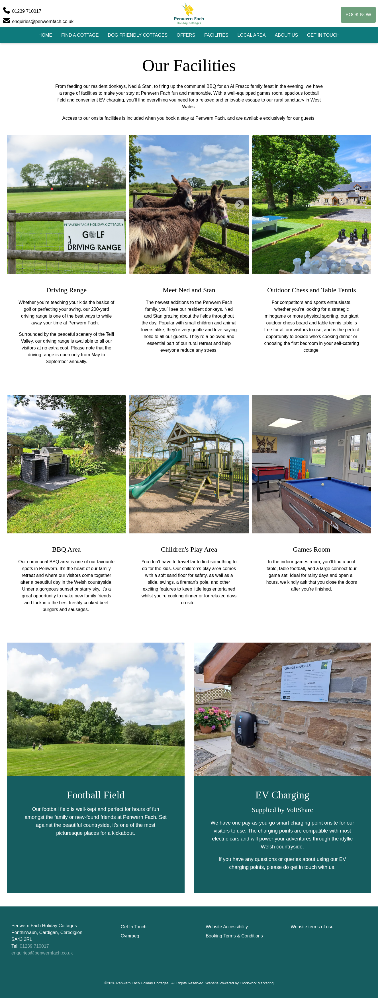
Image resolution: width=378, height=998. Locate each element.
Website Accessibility (227, 926)
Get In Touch (323, 35)
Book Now (358, 14)
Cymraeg (130, 935)
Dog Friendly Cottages (137, 35)
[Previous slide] (138, 204)
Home (45, 35)
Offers (186, 35)
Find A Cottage (80, 35)
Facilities (216, 35)
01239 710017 (34, 946)
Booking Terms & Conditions (234, 935)
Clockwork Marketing (257, 983)
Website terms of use (312, 926)
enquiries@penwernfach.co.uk (42, 953)
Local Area (252, 35)
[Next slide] (239, 204)
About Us (286, 35)
